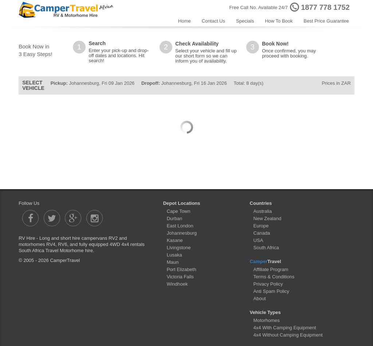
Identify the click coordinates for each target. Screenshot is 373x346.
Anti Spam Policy (271, 291)
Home (184, 21)
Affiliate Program (271, 269)
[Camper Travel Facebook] (30, 218)
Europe (261, 225)
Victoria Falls (180, 276)
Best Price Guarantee (326, 21)
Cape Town (179, 211)
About (260, 298)
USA (258, 240)
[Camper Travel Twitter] (52, 218)
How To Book (278, 21)
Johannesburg (182, 233)
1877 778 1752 (325, 7)
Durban (174, 218)
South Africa (266, 247)
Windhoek (177, 284)
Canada (262, 233)
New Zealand (268, 218)
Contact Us (213, 21)
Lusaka (174, 255)
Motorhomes (267, 320)
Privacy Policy (268, 284)
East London (180, 225)
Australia (263, 211)
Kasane (175, 240)
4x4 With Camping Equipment (285, 327)
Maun (173, 262)
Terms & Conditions (274, 276)
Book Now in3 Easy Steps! (35, 50)
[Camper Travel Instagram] (94, 218)
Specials (245, 21)
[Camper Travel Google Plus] (73, 218)
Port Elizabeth (181, 269)
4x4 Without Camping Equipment (288, 335)
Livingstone (179, 247)
